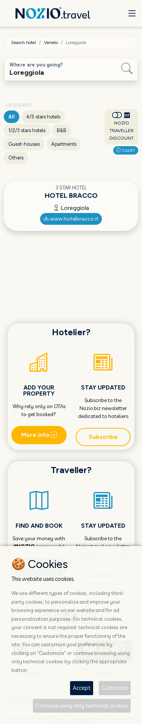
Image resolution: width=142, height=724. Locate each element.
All (11, 117)
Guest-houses (24, 144)
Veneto (51, 42)
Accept (82, 687)
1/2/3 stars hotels (26, 130)
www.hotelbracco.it (71, 219)
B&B (61, 130)
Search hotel (23, 42)
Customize (114, 687)
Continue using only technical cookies (82, 705)
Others (15, 158)
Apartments (63, 144)
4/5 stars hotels (43, 117)
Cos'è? (125, 150)
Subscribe (103, 436)
